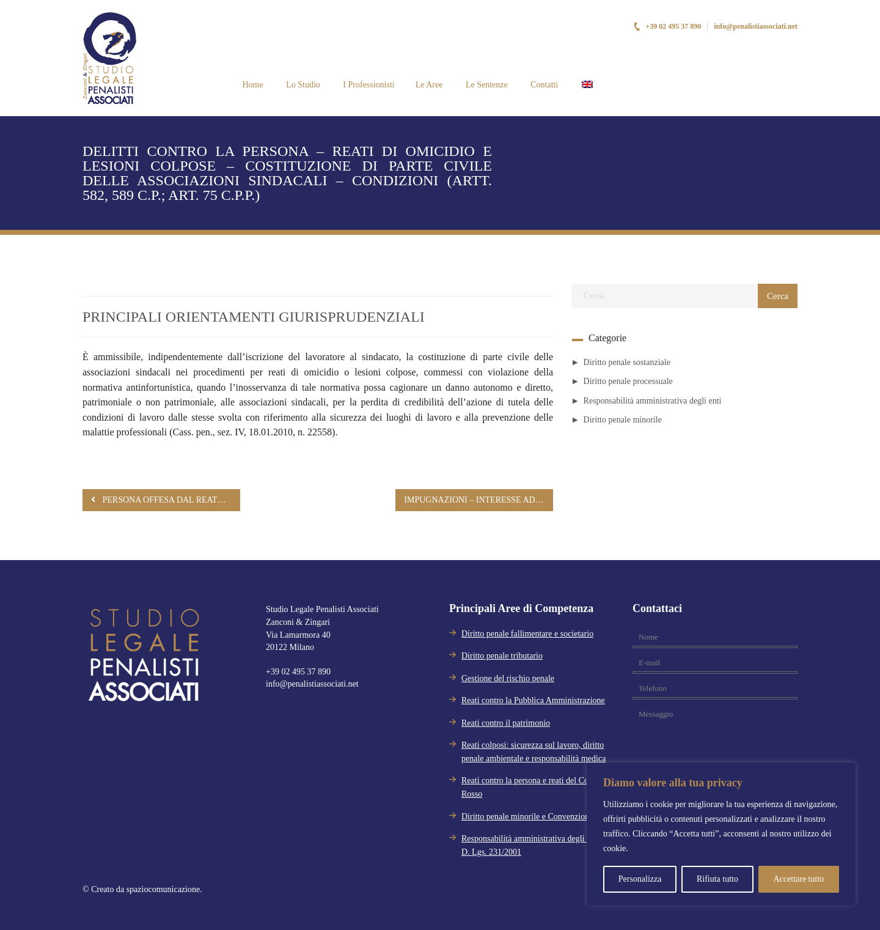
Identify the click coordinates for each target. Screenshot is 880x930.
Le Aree (429, 84)
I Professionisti (368, 84)
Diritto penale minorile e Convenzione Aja (534, 816)
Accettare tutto (798, 879)
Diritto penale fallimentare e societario (527, 633)
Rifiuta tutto (717, 879)
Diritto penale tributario (502, 655)
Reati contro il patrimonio (505, 723)
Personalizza (640, 879)
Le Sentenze (485, 84)
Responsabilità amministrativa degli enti (653, 400)
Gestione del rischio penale (507, 678)
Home (251, 84)
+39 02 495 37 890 (667, 26)
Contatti (544, 84)
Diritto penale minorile (623, 419)
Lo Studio (302, 84)
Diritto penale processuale (628, 381)
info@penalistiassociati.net (756, 26)
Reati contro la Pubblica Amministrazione (533, 700)
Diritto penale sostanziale (627, 362)
